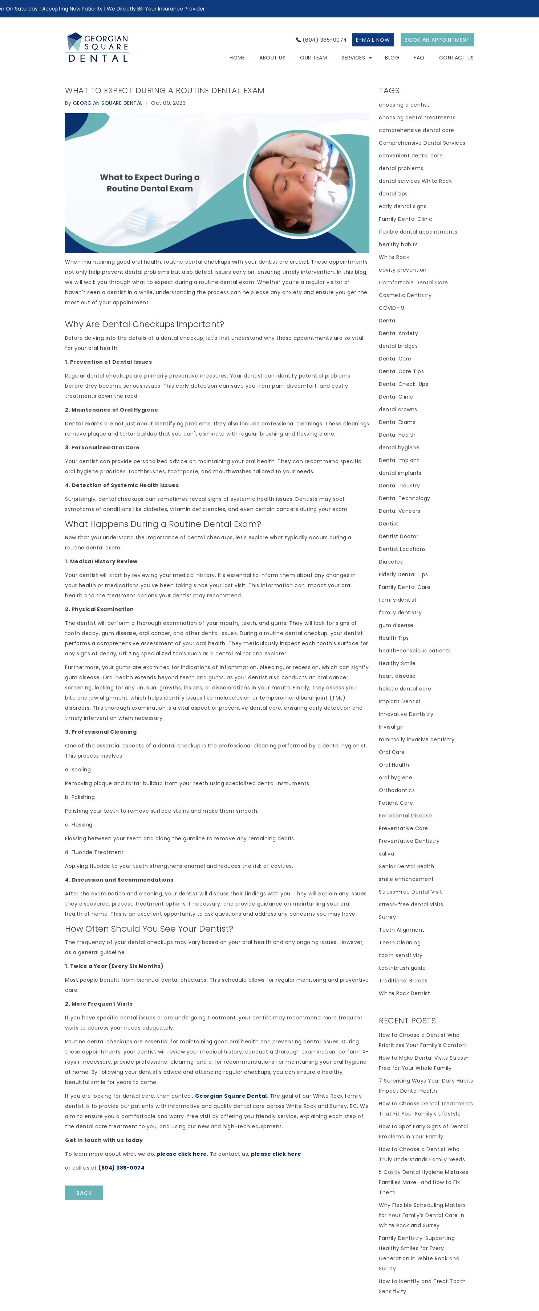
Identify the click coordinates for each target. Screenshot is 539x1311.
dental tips (393, 193)
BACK (84, 1193)
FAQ (419, 57)
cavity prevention (403, 269)
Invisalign (391, 726)
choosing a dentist (404, 104)
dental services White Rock (415, 181)
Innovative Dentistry (406, 714)
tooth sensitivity (401, 955)
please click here (182, 1154)
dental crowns (398, 409)
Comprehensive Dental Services (422, 143)
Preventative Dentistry (409, 841)
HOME (237, 57)
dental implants (400, 473)
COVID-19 (391, 308)
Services (353, 57)
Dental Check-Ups (403, 384)
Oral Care (392, 752)
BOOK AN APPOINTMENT (437, 40)
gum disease (396, 625)
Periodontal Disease (405, 815)
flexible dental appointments (418, 231)
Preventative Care (403, 828)
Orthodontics (397, 790)
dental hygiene (399, 447)
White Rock (394, 257)
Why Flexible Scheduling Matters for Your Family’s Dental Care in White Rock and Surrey (422, 1215)
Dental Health (397, 434)
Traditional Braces (403, 980)
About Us (272, 57)
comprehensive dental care (416, 130)
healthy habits (398, 244)
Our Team (313, 57)
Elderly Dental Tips (403, 574)
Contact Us (456, 57)
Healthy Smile (397, 663)
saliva (386, 853)
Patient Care (396, 803)
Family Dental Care (404, 587)
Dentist (388, 523)
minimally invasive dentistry (416, 739)
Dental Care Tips (401, 371)
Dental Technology (404, 498)
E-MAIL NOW (373, 40)
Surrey (387, 917)
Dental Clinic (396, 396)
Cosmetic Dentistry (405, 295)
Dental (388, 320)
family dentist (398, 599)
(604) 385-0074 (325, 40)
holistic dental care (405, 688)
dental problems (401, 168)
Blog (392, 57)
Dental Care (395, 358)
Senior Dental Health (406, 866)
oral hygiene (395, 777)
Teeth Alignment (402, 929)
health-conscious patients (415, 650)
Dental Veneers (399, 511)
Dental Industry (399, 485)
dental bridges (398, 346)
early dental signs (402, 206)
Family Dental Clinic (405, 219)
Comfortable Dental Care (413, 282)
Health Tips (394, 638)
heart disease (397, 676)
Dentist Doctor (398, 536)
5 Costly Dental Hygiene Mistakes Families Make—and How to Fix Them (423, 1182)
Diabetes (391, 561)
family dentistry (400, 612)
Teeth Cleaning (400, 942)
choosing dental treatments (417, 117)
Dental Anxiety (398, 333)
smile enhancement (406, 879)
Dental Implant (399, 460)
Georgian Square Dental (231, 1096)
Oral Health (394, 764)
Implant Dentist (400, 701)
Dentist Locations (402, 549)
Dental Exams (397, 422)
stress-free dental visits (411, 904)
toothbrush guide (402, 968)
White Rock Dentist (404, 993)
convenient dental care (411, 155)
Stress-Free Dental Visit (410, 891)
